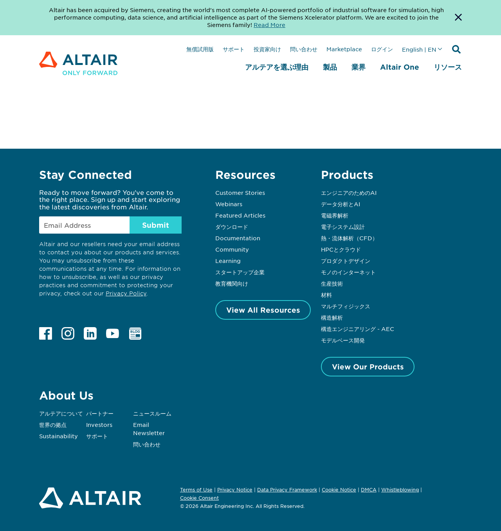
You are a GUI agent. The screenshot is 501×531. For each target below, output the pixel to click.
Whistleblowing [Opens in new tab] (400, 489)
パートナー (100, 413)
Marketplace (344, 48)
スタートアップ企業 (240, 271)
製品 (330, 67)
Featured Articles (240, 215)
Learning (228, 260)
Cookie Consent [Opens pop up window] (199, 498)
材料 (326, 294)
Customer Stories (240, 192)
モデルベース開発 (343, 340)
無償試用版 (200, 48)
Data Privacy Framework (287, 489)
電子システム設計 (343, 226)
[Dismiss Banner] (458, 17)
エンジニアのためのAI (349, 192)
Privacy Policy (126, 293)
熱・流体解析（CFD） (349, 237)
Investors (99, 424)
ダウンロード (231, 226)
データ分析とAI (340, 203)
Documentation (237, 237)
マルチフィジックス (345, 306)
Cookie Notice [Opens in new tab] (339, 489)
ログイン (382, 48)
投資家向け (267, 48)
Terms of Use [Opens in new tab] (196, 489)
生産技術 (332, 283)
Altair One (399, 67)
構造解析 (332, 317)
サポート (234, 48)
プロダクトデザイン (345, 260)
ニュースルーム (152, 413)
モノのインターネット (348, 271)
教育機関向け (231, 283)
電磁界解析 (334, 215)
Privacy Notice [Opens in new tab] (234, 489)
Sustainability (58, 435)
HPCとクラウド (341, 249)
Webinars (228, 203)
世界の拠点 (53, 424)
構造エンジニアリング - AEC (357, 328)
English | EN (419, 49)
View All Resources (263, 310)
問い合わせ (303, 48)
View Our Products (368, 366)
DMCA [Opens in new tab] (369, 489)
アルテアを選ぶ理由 (276, 67)
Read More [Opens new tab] (269, 24)
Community (232, 249)
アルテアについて (61, 413)
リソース (448, 67)
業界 (358, 67)
